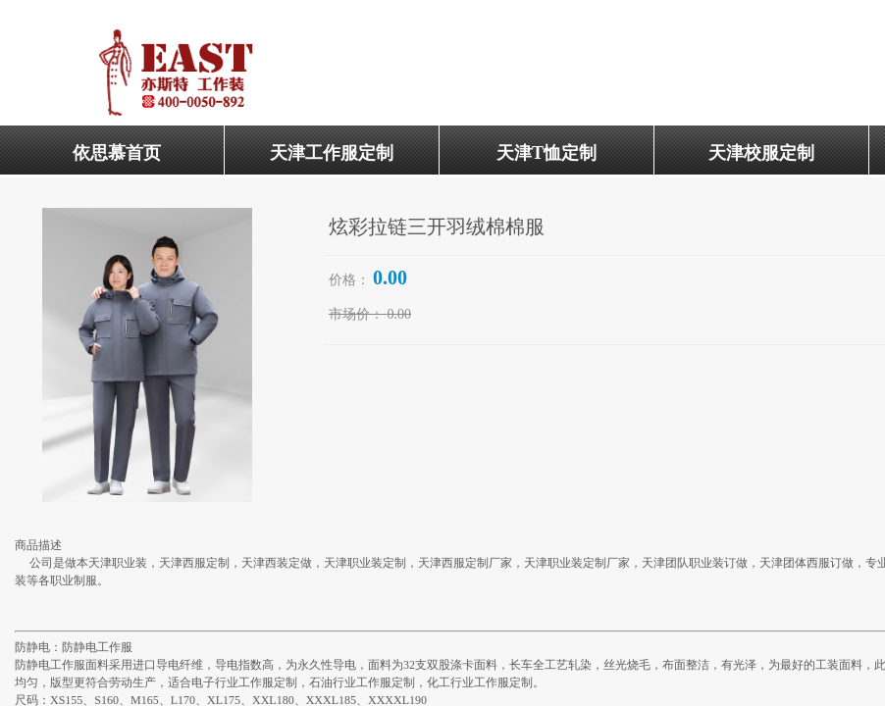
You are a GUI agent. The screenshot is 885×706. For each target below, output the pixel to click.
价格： (349, 280)
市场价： (356, 314)
